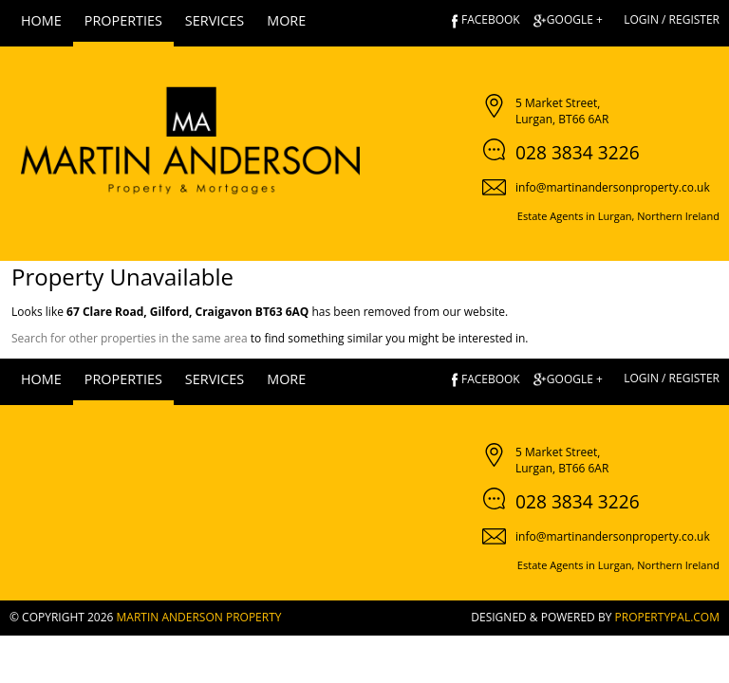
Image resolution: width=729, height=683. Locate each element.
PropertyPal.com (667, 617)
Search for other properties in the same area (129, 338)
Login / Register (672, 19)
